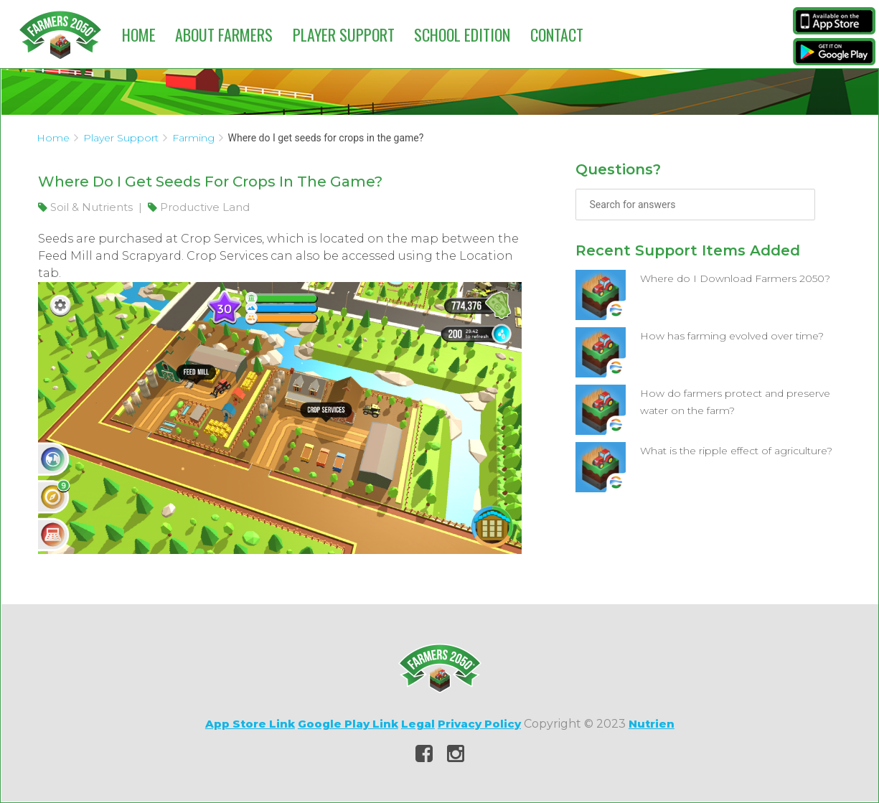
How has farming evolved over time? (732, 335)
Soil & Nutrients (87, 207)
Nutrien (651, 724)
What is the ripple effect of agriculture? (736, 450)
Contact (556, 34)
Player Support (344, 34)
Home (139, 34)
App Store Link (250, 724)
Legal (418, 724)
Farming (193, 137)
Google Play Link (348, 724)
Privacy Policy (479, 724)
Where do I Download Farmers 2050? (735, 278)
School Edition (462, 34)
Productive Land (199, 207)
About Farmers (224, 34)
